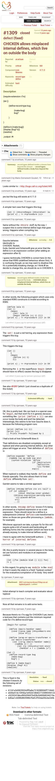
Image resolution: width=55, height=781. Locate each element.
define (18, 79)
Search (47, 21)
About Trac (48, 13)
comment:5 (6, 220)
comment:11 (7, 387)
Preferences (22, 13)
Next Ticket (45, 25)
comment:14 (7, 560)
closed (25, 33)
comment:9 (6, 330)
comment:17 (7, 698)
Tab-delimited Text (27, 744)
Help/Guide (35, 13)
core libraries (18, 71)
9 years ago (45, 33)
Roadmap (46, 17)
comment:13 (7, 412)
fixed (18, 38)
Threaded (43, 152)
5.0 (41, 66)
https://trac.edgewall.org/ (43, 754)
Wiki (21, 17)
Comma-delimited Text (36, 740)
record (18, 77)
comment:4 (6, 201)
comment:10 (7, 344)
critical (18, 66)
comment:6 (6, 236)
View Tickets (33, 21)
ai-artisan (19, 59)
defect (8, 38)
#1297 (14, 393)
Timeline (32, 17)
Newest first (30, 152)
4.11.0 (42, 70)
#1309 (10, 33)
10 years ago (46, 30)
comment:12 (7, 400)
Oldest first (17, 152)
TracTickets (26, 733)
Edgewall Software (30, 750)
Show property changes (40, 155)
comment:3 (6, 191)
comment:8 (6, 292)
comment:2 (6, 178)
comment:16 (7, 626)
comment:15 (7, 616)
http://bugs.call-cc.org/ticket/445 (35, 186)
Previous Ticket (30, 25)
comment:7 (6, 274)
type (23, 77)
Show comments (20, 155)
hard (17, 83)
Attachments (13, 145)
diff (43, 326)
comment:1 (6, 159)
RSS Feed (14, 740)
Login (11, 13)
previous (37, 326)
